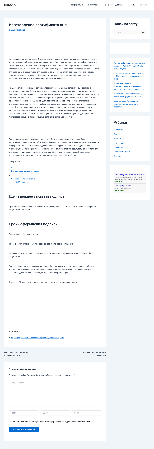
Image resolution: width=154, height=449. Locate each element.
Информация (82, 5)
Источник (23, 182)
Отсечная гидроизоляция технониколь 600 (129, 175)
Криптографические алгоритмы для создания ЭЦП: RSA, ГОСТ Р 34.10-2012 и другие (128, 66)
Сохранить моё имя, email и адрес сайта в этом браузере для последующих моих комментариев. (51, 422)
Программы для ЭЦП (116, 5)
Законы (133, 5)
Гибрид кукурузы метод (123, 186)
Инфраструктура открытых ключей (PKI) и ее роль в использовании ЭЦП (130, 76)
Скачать (144, 5)
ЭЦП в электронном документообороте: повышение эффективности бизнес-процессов (129, 86)
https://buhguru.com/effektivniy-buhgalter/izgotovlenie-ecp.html (39, 337)
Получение (119, 147)
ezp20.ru (10, 5)
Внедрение (119, 130)
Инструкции (97, 5)
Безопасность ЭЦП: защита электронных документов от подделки (127, 104)
